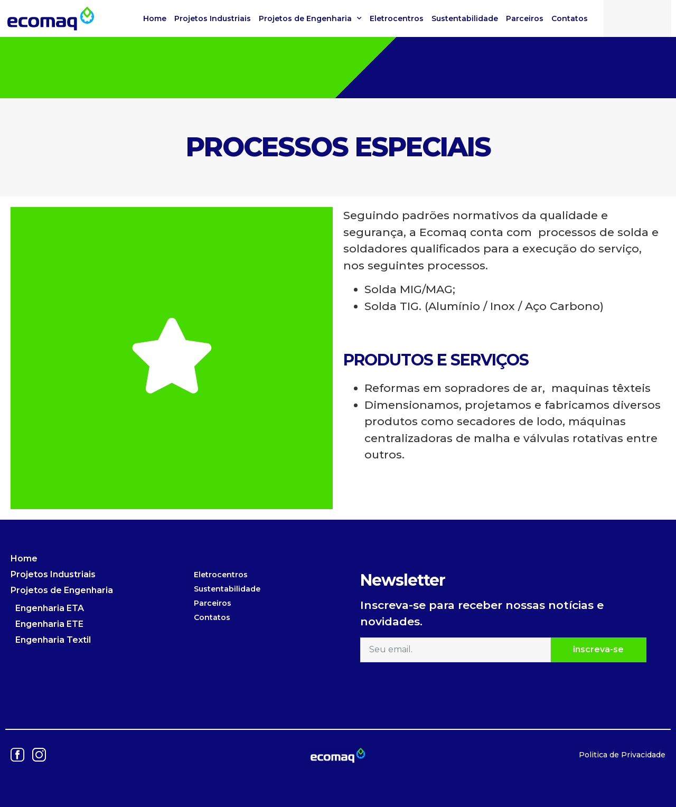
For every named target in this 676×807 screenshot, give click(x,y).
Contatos (569, 18)
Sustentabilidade (464, 18)
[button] (658, 16)
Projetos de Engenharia (310, 18)
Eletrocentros (397, 18)
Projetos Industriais (212, 18)
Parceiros (524, 18)
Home (154, 18)
